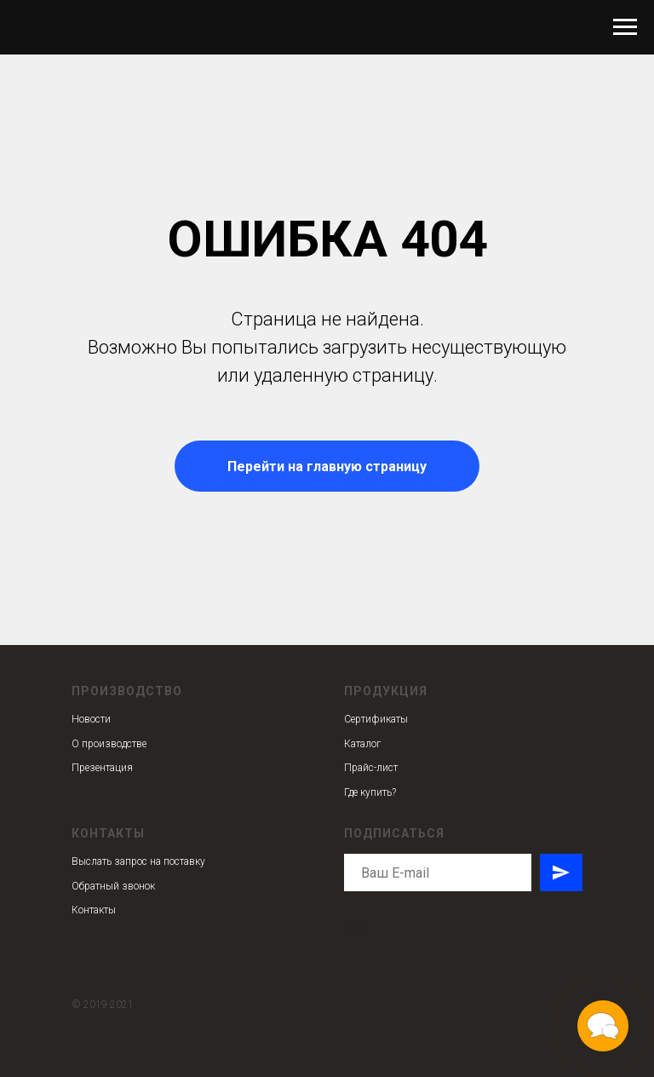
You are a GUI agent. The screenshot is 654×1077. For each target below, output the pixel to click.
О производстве (109, 744)
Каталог (362, 744)
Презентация (102, 768)
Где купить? (370, 792)
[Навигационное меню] (625, 27)
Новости (91, 719)
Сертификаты (376, 719)
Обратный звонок (113, 886)
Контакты (94, 910)
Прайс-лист (371, 768)
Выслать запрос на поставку (138, 861)
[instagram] (354, 927)
